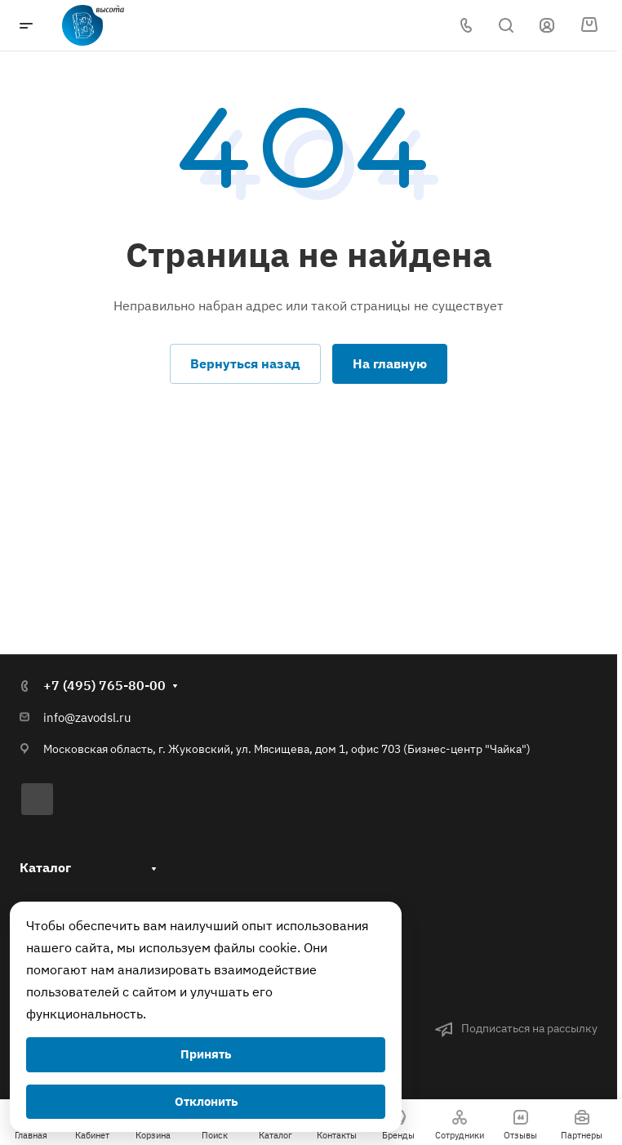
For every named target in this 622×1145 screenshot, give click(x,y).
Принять (205, 1054)
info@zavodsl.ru (87, 717)
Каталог (45, 866)
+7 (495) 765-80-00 (104, 685)
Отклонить (206, 1101)
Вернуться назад (245, 363)
